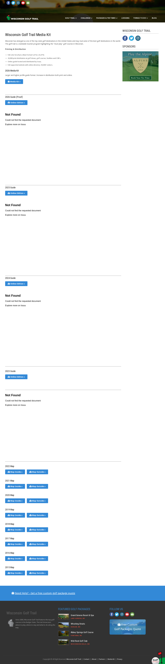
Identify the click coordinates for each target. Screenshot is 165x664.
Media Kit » (14, 81)
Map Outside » (37, 472)
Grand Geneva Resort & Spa (82, 615)
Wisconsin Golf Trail (73, 659)
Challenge (86, 18)
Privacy (119, 659)
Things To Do (140, 18)
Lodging (125, 18)
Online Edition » (16, 103)
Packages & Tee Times (107, 18)
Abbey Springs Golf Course (82, 632)
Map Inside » (15, 472)
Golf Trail (71, 18)
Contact (86, 659)
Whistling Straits (78, 623)
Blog (154, 18)
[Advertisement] (141, 136)
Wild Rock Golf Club (79, 641)
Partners (102, 659)
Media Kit (111, 659)
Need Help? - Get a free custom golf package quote (45, 593)
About (94, 659)
